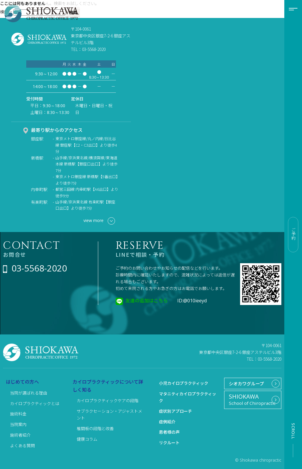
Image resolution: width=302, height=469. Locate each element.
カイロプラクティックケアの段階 (107, 400)
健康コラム (87, 439)
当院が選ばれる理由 (28, 393)
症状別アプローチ (175, 411)
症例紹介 (167, 422)
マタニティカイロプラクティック (187, 397)
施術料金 (18, 414)
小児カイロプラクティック (183, 383)
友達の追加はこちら (146, 300)
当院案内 (18, 424)
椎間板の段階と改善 (95, 428)
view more (99, 221)
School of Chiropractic (250, 402)
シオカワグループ (245, 384)
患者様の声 (169, 432)
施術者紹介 (20, 435)
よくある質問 (22, 445)
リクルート (169, 442)
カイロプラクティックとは (34, 403)
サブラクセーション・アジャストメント (109, 414)
